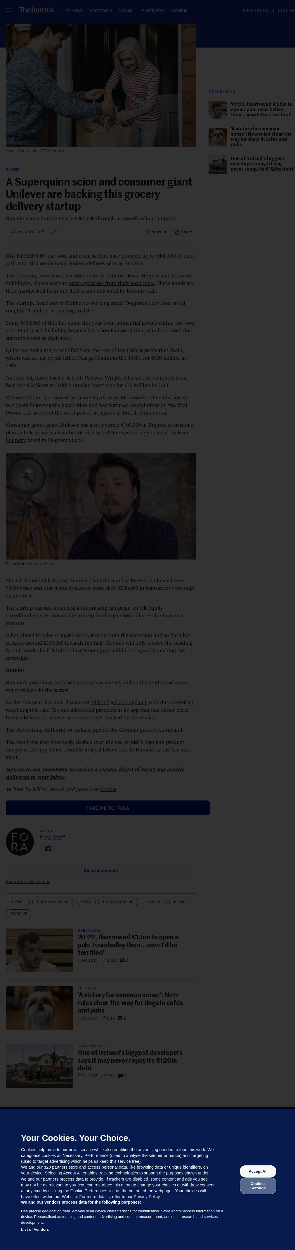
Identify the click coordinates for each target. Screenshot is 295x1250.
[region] (147, 1179)
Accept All (258, 1171)
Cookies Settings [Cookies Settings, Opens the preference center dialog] (258, 1185)
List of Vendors (35, 1229)
